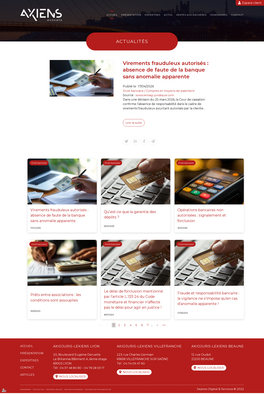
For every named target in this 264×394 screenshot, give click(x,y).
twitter (257, 197)
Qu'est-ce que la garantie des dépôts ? (130, 215)
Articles (27, 375)
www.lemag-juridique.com (154, 95)
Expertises (152, 14)
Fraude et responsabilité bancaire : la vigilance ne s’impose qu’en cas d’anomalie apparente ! (208, 299)
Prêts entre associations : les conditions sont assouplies (56, 298)
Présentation (131, 14)
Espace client (252, 3)
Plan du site (38, 390)
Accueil (112, 14)
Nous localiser (73, 377)
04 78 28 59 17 (95, 368)
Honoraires (219, 14)
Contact (237, 14)
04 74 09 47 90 (134, 364)
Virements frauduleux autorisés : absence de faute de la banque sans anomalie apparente (59, 215)
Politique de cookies (73, 390)
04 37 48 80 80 (71, 368)
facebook (257, 190)
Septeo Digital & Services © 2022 (220, 390)
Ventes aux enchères (191, 14)
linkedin (257, 204)
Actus (168, 14)
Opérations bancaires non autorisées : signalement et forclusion (202, 215)
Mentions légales (54, 390)
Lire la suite (134, 122)
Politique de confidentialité (98, 390)
